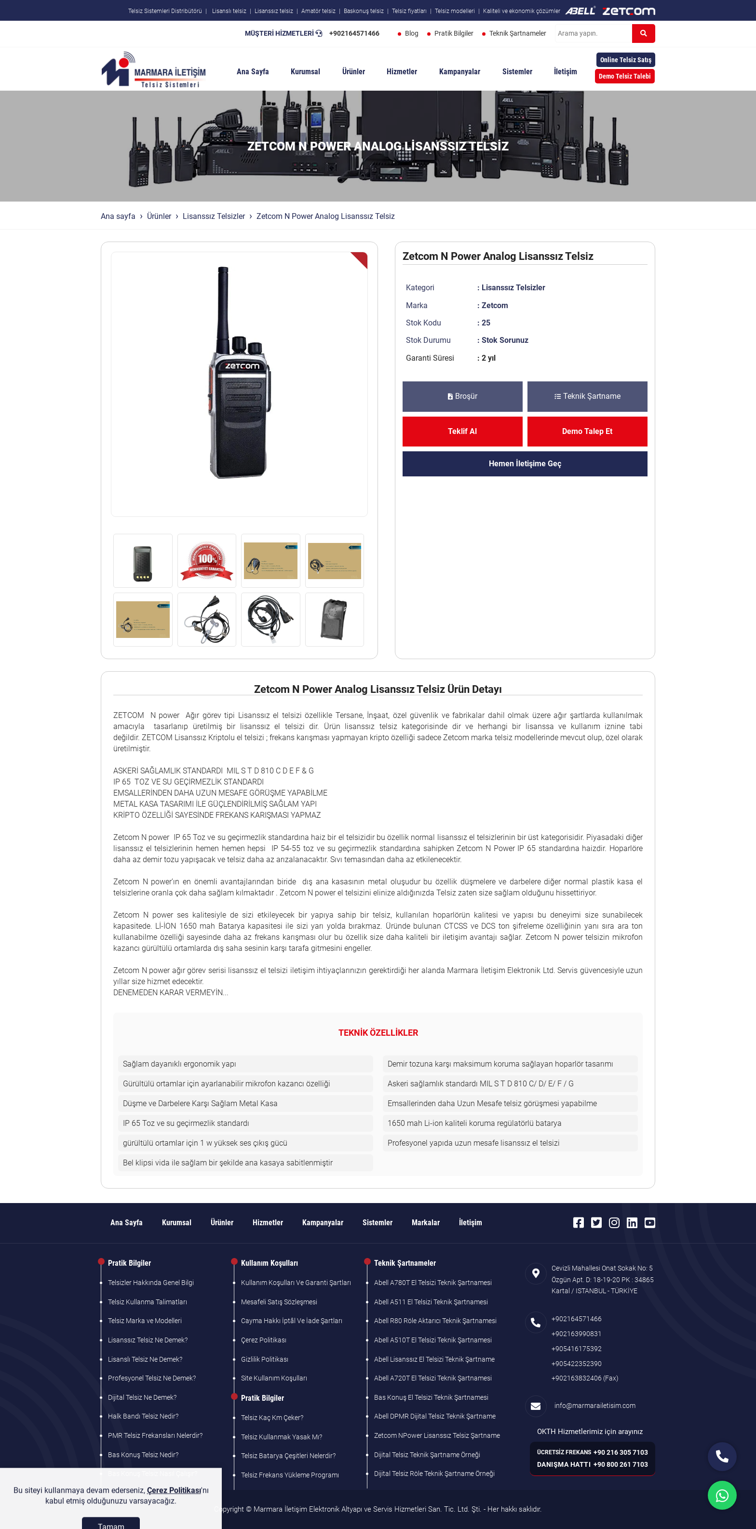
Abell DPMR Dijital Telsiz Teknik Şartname (435, 1416)
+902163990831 (577, 1334)
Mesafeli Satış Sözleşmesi (279, 1302)
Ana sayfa (118, 216)
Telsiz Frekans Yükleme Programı (290, 1475)
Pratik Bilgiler (453, 33)
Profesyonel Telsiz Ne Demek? (152, 1378)
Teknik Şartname (587, 396)
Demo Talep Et (587, 431)
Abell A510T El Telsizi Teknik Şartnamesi (433, 1340)
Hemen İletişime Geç (525, 463)
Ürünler (353, 71)
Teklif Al (462, 431)
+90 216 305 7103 (621, 1452)
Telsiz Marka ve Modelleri (145, 1321)
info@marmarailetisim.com (593, 1405)
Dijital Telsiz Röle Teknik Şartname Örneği (434, 1473)
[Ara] (643, 33)
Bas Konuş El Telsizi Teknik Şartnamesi (431, 1397)
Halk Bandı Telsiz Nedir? (143, 1416)
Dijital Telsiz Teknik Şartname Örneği (427, 1455)
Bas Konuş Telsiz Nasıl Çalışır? (152, 1473)
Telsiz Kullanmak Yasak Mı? (281, 1437)
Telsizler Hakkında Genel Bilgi (151, 1282)
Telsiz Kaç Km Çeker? (272, 1417)
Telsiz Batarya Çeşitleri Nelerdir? (288, 1456)
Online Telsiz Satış (625, 60)
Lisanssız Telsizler (214, 216)
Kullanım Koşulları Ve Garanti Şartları (296, 1282)
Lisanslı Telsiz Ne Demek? (145, 1359)
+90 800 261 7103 (621, 1464)
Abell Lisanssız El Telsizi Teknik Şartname (434, 1359)
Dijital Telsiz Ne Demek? (142, 1397)
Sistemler (517, 71)
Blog (411, 33)
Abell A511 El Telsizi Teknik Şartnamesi (431, 1302)
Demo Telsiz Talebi (625, 76)
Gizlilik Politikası (264, 1359)
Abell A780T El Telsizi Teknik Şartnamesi (433, 1282)
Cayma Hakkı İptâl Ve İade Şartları (291, 1321)
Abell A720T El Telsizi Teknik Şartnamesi (433, 1378)
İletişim (565, 71)
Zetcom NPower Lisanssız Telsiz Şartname (437, 1435)
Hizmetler (402, 71)
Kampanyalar (459, 71)
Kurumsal (305, 71)
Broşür (462, 396)
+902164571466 (354, 33)
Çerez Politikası (263, 1340)
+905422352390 (577, 1363)
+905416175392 (577, 1349)
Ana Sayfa (253, 71)
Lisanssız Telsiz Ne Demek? (148, 1340)
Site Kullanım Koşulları (274, 1378)
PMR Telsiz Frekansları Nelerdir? (155, 1435)
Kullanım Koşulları (269, 1263)
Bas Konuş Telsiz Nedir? (143, 1455)
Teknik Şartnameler (517, 33)
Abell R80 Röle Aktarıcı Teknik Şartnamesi (435, 1321)
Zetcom (495, 305)
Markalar (426, 1222)
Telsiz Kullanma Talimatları (147, 1302)
